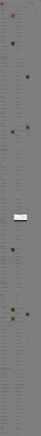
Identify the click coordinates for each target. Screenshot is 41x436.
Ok (20, 220)
